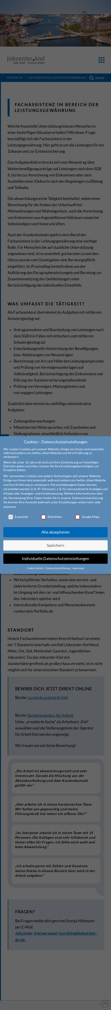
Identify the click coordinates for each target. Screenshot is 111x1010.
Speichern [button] (55, 541)
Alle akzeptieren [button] (55, 528)
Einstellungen (68, 498)
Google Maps (87, 513)
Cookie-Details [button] (35, 564)
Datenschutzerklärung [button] (58, 564)
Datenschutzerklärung (87, 494)
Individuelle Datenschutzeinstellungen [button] (55, 554)
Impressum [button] (78, 564)
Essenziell (18, 513)
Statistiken (51, 513)
